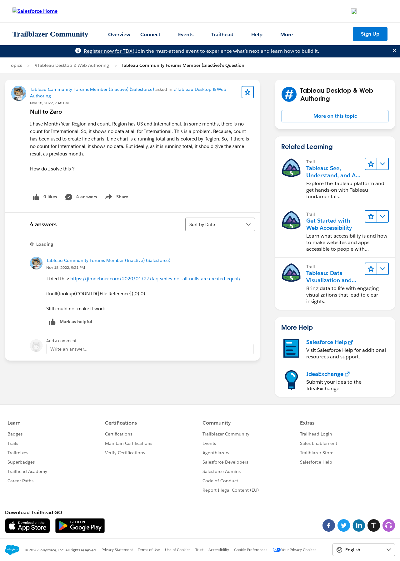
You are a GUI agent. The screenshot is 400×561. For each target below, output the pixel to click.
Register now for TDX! (109, 51)
